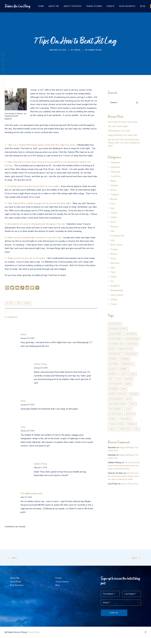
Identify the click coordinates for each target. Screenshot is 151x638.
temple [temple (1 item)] (112, 419)
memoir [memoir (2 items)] (128, 379)
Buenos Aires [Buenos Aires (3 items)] (115, 339)
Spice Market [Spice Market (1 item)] (115, 409)
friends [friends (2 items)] (112, 359)
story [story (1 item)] (128, 409)
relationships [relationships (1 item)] (115, 399)
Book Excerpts (127, 6)
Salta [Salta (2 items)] (128, 399)
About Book (15, 581)
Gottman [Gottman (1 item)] (113, 364)
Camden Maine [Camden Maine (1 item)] (132, 339)
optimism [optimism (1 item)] (113, 389)
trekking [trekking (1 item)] (131, 424)
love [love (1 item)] (118, 379)
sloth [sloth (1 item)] (132, 404)
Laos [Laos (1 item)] (123, 374)
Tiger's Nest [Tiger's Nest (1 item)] (125, 419)
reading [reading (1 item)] (134, 394)
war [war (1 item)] (137, 429)
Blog (142, 6)
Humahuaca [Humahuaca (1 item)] (127, 364)
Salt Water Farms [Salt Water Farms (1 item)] (117, 404)
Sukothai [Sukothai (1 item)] (130, 414)
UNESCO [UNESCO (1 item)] (112, 429)
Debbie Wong (95, 50)
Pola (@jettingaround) (31, 493)
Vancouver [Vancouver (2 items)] (125, 429)
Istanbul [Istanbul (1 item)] (124, 369)
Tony (23, 427)
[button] (137, 103)
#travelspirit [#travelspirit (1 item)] (115, 334)
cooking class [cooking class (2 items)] (116, 344)
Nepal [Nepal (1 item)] (128, 384)
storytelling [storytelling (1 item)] (115, 414)
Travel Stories (94, 6)
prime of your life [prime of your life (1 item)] (117, 394)
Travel (77, 50)
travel (27, 303)
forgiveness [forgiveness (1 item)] (130, 354)
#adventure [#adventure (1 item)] (115, 324)
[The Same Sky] (18, 6)
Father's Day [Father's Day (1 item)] (115, 354)
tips (18, 303)
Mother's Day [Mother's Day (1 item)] (115, 384)
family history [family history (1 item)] (125, 349)
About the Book (72, 6)
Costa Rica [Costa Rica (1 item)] (132, 344)
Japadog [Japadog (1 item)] (113, 374)
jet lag (9, 303)
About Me (54, 6)
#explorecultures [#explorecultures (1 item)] (117, 329)
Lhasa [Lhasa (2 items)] (132, 374)
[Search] (124, 102)
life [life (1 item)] (111, 379)
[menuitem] (41, 6)
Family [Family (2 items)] (112, 349)
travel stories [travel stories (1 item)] (116, 424)
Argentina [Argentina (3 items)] (131, 334)
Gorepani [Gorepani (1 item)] (124, 359)
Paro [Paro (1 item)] (124, 389)
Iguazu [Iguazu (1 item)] (112, 369)
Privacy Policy (33, 632)
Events (111, 6)
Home (41, 6)
